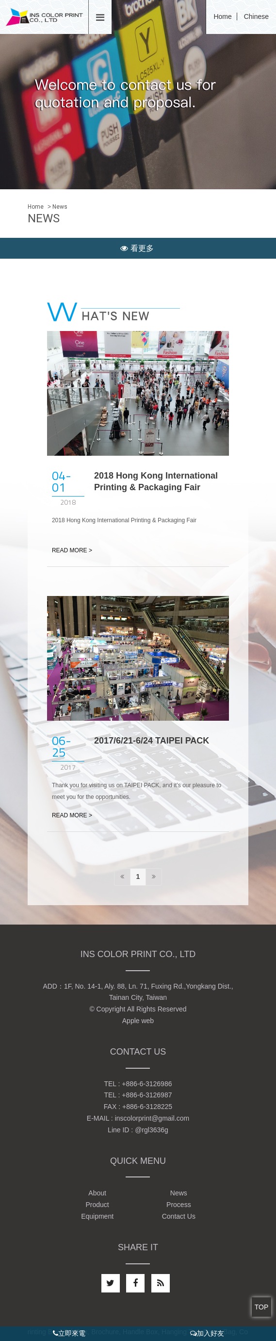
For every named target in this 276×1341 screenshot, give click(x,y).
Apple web (138, 1021)
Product (97, 1205)
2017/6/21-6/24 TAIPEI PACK (151, 740)
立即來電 (69, 1333)
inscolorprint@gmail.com (152, 1118)
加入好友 (207, 1333)
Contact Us (178, 1216)
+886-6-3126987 (147, 1095)
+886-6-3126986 (147, 1084)
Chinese (256, 16)
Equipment (97, 1216)
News (178, 1193)
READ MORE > (72, 550)
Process (178, 1205)
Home (222, 16)
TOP (262, 1307)
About (97, 1193)
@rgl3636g (151, 1130)
